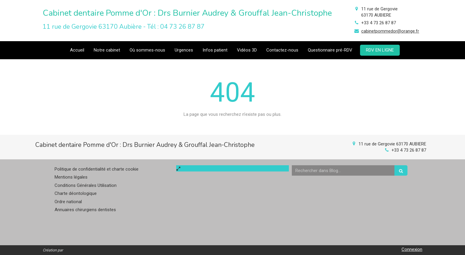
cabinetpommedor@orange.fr (390, 31)
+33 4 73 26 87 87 (378, 22)
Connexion (412, 249)
